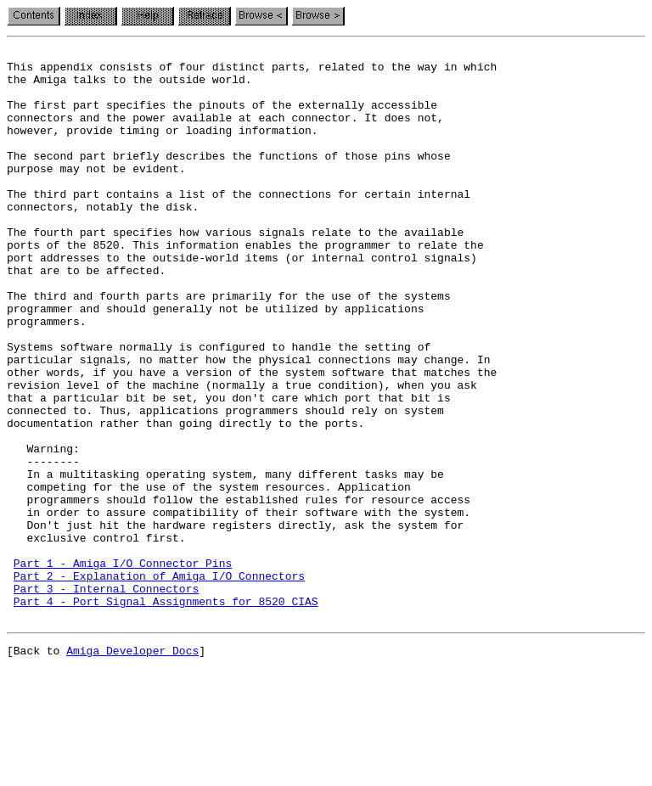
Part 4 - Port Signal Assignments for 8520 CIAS (166, 713)
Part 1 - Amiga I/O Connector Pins (123, 667)
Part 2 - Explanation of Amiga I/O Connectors (159, 682)
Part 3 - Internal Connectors (106, 697)
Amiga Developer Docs (132, 767)
